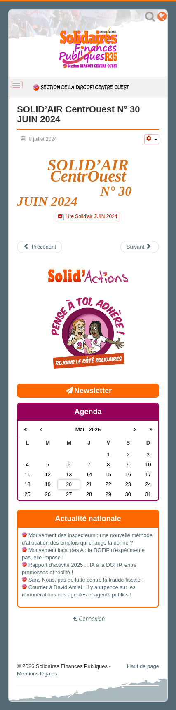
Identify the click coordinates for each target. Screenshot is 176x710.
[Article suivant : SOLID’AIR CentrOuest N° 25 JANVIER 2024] (139, 247)
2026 (95, 429)
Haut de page (143, 666)
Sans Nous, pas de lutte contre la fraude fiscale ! (86, 580)
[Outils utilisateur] (151, 139)
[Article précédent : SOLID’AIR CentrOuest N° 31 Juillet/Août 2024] (39, 247)
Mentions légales (37, 673)
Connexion (92, 619)
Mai (82, 429)
